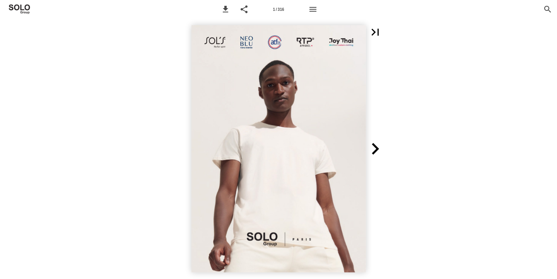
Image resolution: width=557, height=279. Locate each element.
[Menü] (313, 9)
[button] (225, 9)
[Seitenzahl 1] (278, 9)
